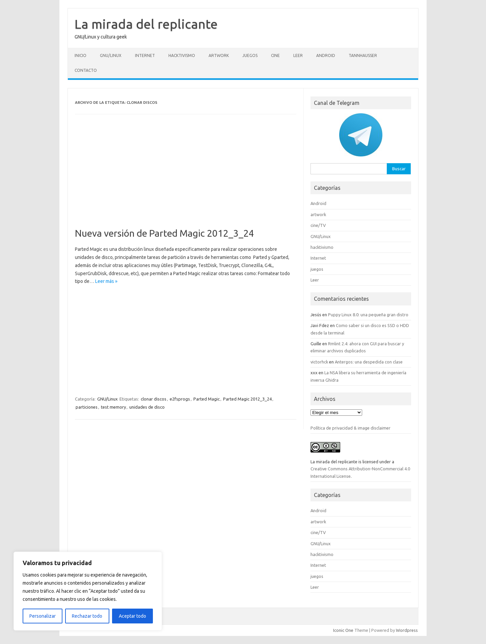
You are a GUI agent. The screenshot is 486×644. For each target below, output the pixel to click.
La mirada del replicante (146, 24)
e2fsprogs (180, 399)
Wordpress (407, 630)
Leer (298, 55)
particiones (87, 407)
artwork (219, 55)
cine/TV (318, 225)
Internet (145, 55)
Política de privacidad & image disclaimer (350, 428)
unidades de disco (147, 407)
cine (275, 55)
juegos (250, 55)
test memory (113, 407)
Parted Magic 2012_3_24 (247, 399)
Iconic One (343, 630)
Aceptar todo (132, 616)
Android (325, 55)
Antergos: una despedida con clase (369, 361)
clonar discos (153, 399)
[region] (88, 591)
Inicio (80, 55)
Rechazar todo (87, 616)
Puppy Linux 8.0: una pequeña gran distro (368, 314)
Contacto (86, 70)
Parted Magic (206, 399)
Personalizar (42, 616)
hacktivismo (181, 55)
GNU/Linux (111, 55)
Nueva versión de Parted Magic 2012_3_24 (164, 233)
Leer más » (106, 281)
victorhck (319, 361)
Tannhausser (363, 55)
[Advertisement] (185, 177)
